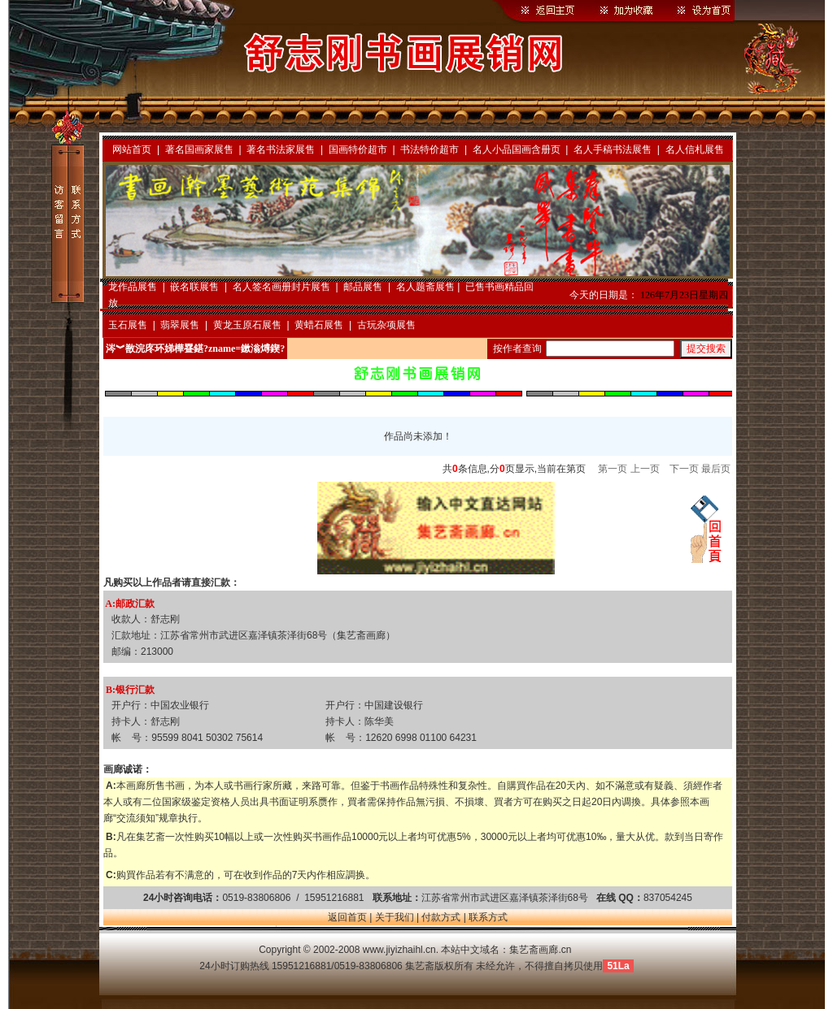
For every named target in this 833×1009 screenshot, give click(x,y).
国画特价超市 (358, 149)
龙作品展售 (132, 286)
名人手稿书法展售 (613, 149)
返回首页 (347, 917)
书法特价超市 (429, 149)
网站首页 (131, 149)
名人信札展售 (694, 149)
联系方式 (488, 917)
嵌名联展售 (194, 286)
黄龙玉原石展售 (247, 325)
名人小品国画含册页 (516, 149)
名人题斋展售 (425, 286)
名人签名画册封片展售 (281, 286)
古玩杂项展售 (386, 325)
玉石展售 (127, 325)
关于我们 (394, 917)
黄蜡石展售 (318, 325)
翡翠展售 (179, 325)
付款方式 (440, 917)
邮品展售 (362, 286)
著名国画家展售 (199, 149)
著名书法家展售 (280, 149)
